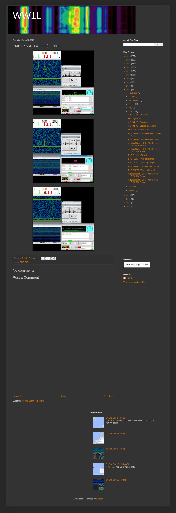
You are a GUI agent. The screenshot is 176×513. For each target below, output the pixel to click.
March (132, 111)
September (134, 100)
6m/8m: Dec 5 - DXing (115, 433)
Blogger (99, 499)
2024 (128, 60)
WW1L (27, 15)
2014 (128, 199)
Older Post (108, 396)
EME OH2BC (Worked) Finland (141, 170)
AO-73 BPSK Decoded (137, 122)
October (132, 97)
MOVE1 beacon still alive (138, 130)
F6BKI (27, 262)
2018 (128, 82)
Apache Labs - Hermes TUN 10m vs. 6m (145, 166)
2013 (128, 203)
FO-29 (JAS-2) (134, 119)
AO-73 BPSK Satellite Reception (142, 126)
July (131, 108)
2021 (128, 71)
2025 (128, 56)
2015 (128, 195)
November (133, 93)
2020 (128, 75)
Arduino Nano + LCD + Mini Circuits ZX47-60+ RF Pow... (143, 144)
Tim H (129, 278)
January (132, 190)
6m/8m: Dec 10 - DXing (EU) (118, 464)
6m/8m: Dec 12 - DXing (116, 480)
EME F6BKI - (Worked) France (141, 159)
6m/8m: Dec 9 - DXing (115, 449)
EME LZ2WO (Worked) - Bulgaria (142, 163)
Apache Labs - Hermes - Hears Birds (143, 139)
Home (63, 396)
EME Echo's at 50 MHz (138, 155)
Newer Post (18, 396)
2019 (128, 78)
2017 (128, 86)
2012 (128, 206)
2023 (128, 64)
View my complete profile (134, 282)
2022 (128, 67)
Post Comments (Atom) (34, 401)
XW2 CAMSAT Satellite (138, 115)
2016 (128, 90)
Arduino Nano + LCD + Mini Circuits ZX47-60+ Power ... (143, 150)
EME (22, 262)
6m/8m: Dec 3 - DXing (115, 418)
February (133, 187)
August (132, 104)
